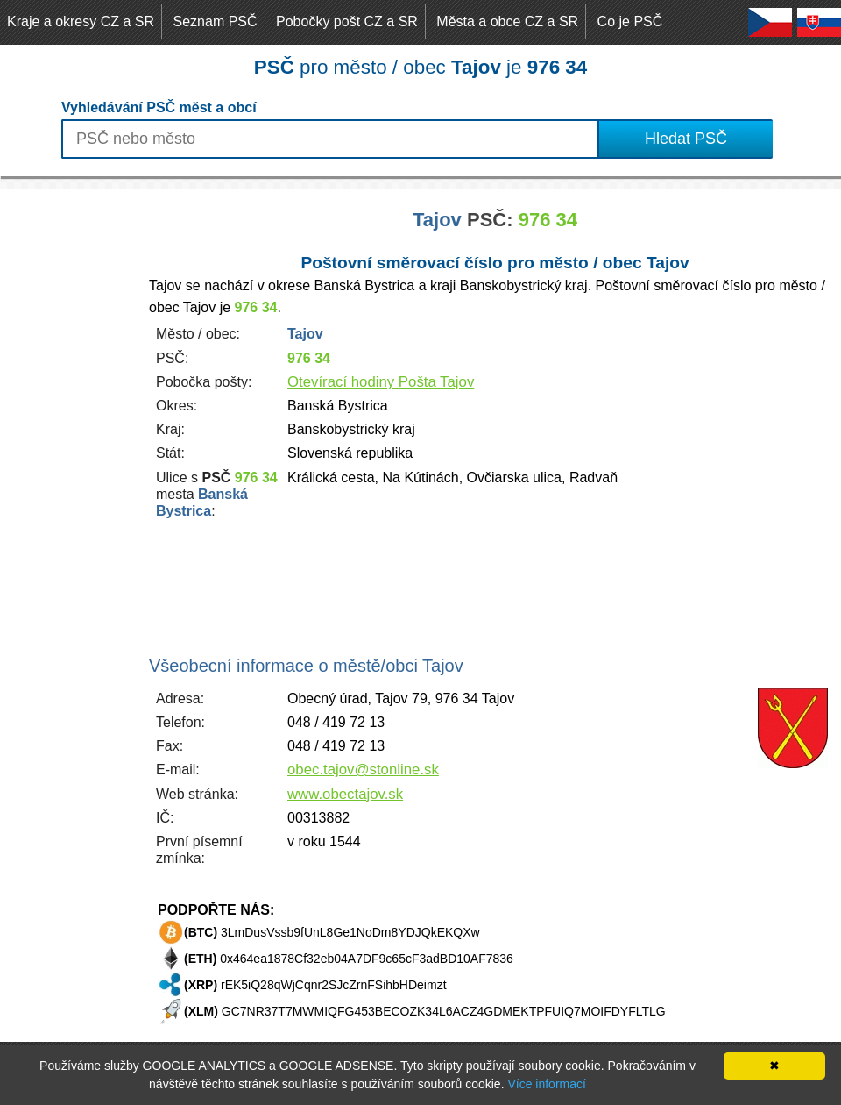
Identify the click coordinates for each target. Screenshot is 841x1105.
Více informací (546, 1084)
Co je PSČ (630, 21)
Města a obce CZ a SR (507, 21)
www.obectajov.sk (345, 794)
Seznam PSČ (215, 21)
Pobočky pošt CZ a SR (347, 21)
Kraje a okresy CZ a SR (80, 21)
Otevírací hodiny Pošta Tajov (380, 382)
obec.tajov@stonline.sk (363, 769)
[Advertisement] (70, 452)
